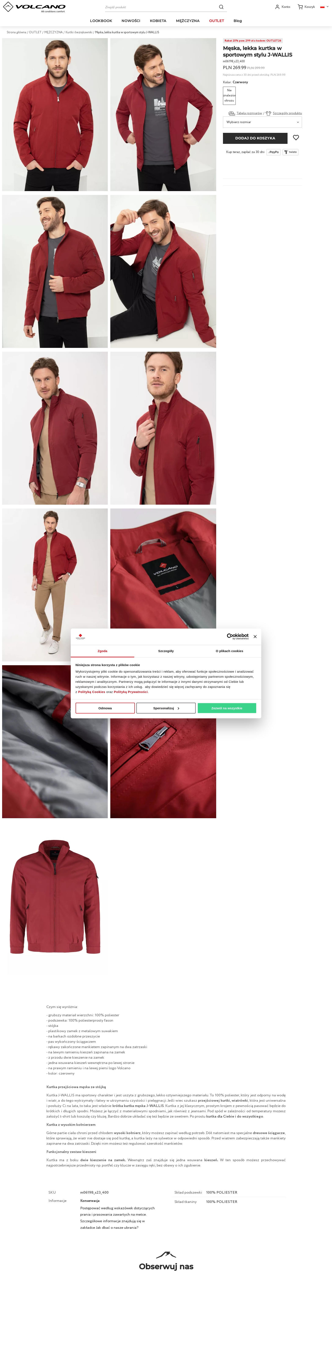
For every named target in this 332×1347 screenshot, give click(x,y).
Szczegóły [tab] (166, 651)
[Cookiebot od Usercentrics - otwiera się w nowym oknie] (230, 636)
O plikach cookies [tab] (229, 651)
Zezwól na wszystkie (227, 708)
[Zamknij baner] (255, 636)
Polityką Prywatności (131, 692)
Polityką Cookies (91, 692)
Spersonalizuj (166, 708)
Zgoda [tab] (102, 651)
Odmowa (105, 708)
